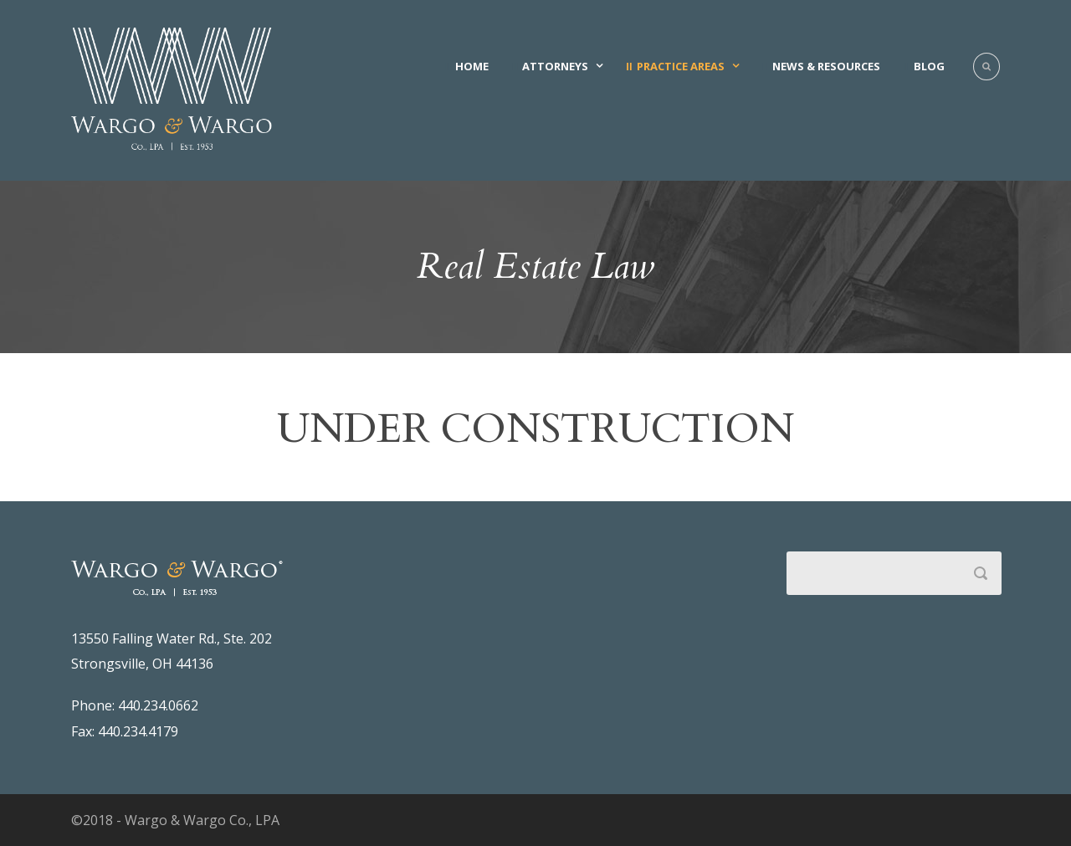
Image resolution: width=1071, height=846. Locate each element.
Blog (929, 66)
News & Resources (826, 66)
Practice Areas (681, 66)
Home (472, 66)
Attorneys (555, 66)
